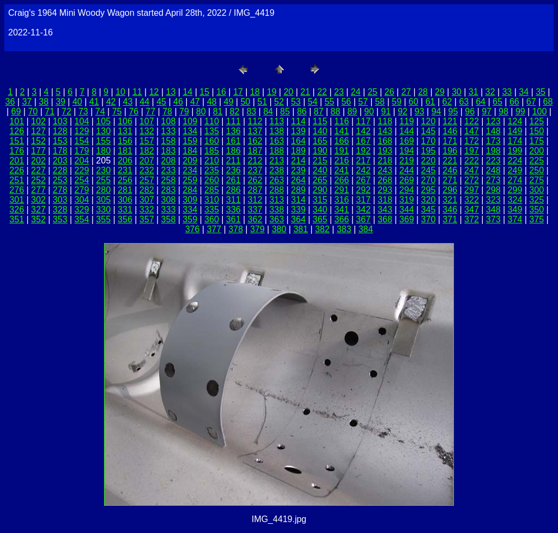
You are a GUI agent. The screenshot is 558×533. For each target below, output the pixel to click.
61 (430, 101)
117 (363, 121)
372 (471, 219)
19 (272, 91)
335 (211, 209)
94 (436, 111)
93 (419, 111)
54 (313, 101)
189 (298, 150)
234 (190, 170)
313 (276, 199)
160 (211, 141)
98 (503, 111)
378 (235, 229)
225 (536, 160)
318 (385, 199)
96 (470, 111)
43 (128, 101)
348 (493, 209)
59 (397, 101)
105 (103, 121)
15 (204, 91)
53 (296, 101)
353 (60, 219)
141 (342, 131)
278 (60, 190)
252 (38, 180)
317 (363, 199)
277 (38, 190)
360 (211, 219)
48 (212, 101)
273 (493, 180)
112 (255, 121)
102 (38, 121)
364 (298, 219)
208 (168, 160)
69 (16, 111)
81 (218, 111)
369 (406, 219)
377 (214, 229)
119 (406, 121)
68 (548, 101)
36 (10, 101)
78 (167, 111)
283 (168, 190)
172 (471, 141)
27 (406, 91)
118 (385, 121)
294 (406, 190)
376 (192, 229)
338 (276, 209)
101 (16, 121)
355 (103, 219)
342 (363, 209)
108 (168, 121)
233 (168, 170)
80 (201, 111)
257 (147, 180)
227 (38, 170)
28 (423, 91)
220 (428, 160)
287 (255, 190)
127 (38, 131)
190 (320, 150)
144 (406, 131)
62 (447, 101)
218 (385, 160)
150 (536, 131)
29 (440, 91)
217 (363, 160)
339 (298, 209)
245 (428, 170)
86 (302, 111)
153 (60, 141)
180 (103, 150)
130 (103, 131)
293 (385, 190)
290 (320, 190)
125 (536, 121)
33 (507, 91)
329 (82, 209)
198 (493, 150)
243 (385, 170)
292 (363, 190)
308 (168, 199)
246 (449, 170)
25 (373, 91)
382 (322, 229)
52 (279, 101)
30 (457, 91)
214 (298, 160)
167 (363, 141)
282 (147, 190)
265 (320, 180)
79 (184, 111)
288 (276, 190)
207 (147, 160)
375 (536, 219)
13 (171, 91)
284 (190, 190)
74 (100, 111)
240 (320, 170)
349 (515, 209)
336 (233, 209)
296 (449, 190)
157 (147, 141)
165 (320, 141)
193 (385, 150)
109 (190, 121)
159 (190, 141)
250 (536, 170)
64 (481, 101)
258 (168, 180)
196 (449, 150)
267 (363, 180)
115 (320, 121)
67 (531, 101)
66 (514, 101)
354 (82, 219)
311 (233, 199)
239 (298, 170)
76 (133, 111)
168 (385, 141)
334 (190, 209)
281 (125, 190)
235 (211, 170)
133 (168, 131)
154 (82, 141)
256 (125, 180)
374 (515, 219)
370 (428, 219)
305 (103, 199)
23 (339, 91)
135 (211, 131)
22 (322, 91)
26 (390, 91)
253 (60, 180)
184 (190, 150)
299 (515, 190)
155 (103, 141)
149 (515, 131)
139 (298, 131)
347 (471, 209)
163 (276, 141)
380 (279, 229)
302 (38, 199)
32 (490, 91)
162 (255, 141)
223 (493, 160)
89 (352, 111)
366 (342, 219)
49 (229, 101)
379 (257, 229)
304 (82, 199)
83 (251, 111)
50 (245, 101)
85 (285, 111)
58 (380, 101)
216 (342, 160)
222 (471, 160)
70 (33, 111)
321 (449, 199)
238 (276, 170)
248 (493, 170)
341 (342, 209)
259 (190, 180)
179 (82, 150)
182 (147, 150)
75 (117, 111)
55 (330, 101)
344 (406, 209)
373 (493, 219)
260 (211, 180)
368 (385, 219)
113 (276, 121)
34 (524, 91)
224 (515, 160)
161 (233, 141)
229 (82, 170)
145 (428, 131)
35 (540, 91)
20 (288, 91)
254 (82, 180)
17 (238, 91)
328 (60, 209)
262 (255, 180)
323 (493, 199)
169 (406, 141)
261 (233, 180)
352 (38, 219)
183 (168, 150)
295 (428, 190)
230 (103, 170)
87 (319, 111)
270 (428, 180)
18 (255, 91)
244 (406, 170)
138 (276, 131)
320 (428, 199)
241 (342, 170)
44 (144, 101)
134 (190, 131)
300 (536, 190)
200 (536, 150)
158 (168, 141)
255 (103, 180)
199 (515, 150)
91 (386, 111)
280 (103, 190)
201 (16, 160)
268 (385, 180)
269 (406, 180)
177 (38, 150)
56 (346, 101)
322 (471, 199)
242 (363, 170)
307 (147, 199)
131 (125, 131)
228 (60, 170)
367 (363, 219)
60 (413, 101)
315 (320, 199)
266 (342, 180)
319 (406, 199)
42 (111, 101)
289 (298, 190)
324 (515, 199)
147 (471, 131)
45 (161, 101)
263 (276, 180)
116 (342, 121)
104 (82, 121)
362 (255, 219)
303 (60, 199)
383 (344, 229)
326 (16, 209)
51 (262, 101)
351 (16, 219)
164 (298, 141)
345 (428, 209)
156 (125, 141)
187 (255, 150)
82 (235, 111)
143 (385, 131)
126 (16, 131)
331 (125, 209)
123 (493, 121)
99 (520, 111)
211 (233, 160)
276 (16, 190)
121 (449, 121)
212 (255, 160)
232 (147, 170)
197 (471, 150)
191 (342, 150)
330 (103, 209)
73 (83, 111)
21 (305, 91)
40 (77, 101)
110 (211, 121)
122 (471, 121)
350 (536, 209)
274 (515, 180)
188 (276, 150)
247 (471, 170)
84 (268, 111)
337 (255, 209)
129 (82, 131)
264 (298, 180)
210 (211, 160)
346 (449, 209)
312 (255, 199)
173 (493, 141)
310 (211, 199)
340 (320, 209)
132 (147, 131)
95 (453, 111)
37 (27, 101)
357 (147, 219)
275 (536, 180)
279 (82, 190)
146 (449, 131)
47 (195, 101)
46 (178, 101)
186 (233, 150)
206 (125, 160)
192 (363, 150)
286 (233, 190)
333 (168, 209)
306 (125, 199)
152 (38, 141)
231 (125, 170)
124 (515, 121)
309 (190, 199)
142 (363, 131)
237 (255, 170)
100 (539, 111)
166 (342, 141)
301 (16, 199)
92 (403, 111)
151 (16, 141)
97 (487, 111)
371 (449, 219)
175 (536, 141)
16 (221, 91)
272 (471, 180)
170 (428, 141)
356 (125, 219)
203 (60, 160)
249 (515, 170)
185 (211, 150)
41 (94, 101)
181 (125, 150)
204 (82, 160)
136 (233, 131)
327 (38, 209)
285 (211, 190)
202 (38, 160)
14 (187, 91)
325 (536, 199)
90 (369, 111)
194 (406, 150)
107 (147, 121)
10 (120, 91)
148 (493, 131)
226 (16, 170)
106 (125, 121)
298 (493, 190)
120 (428, 121)
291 (342, 190)
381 (300, 229)
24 (356, 91)
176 (16, 150)
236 (233, 170)
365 (320, 219)
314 (298, 199)
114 (298, 121)
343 (385, 209)
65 (497, 101)
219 (406, 160)
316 (342, 199)
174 (515, 141)
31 (473, 91)
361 (233, 219)
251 (16, 180)
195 (428, 150)
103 (60, 121)
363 (276, 219)
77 (150, 111)
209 (190, 160)
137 (255, 131)
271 (449, 180)
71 (49, 111)
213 (276, 160)
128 (60, 131)
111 (233, 121)
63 (464, 101)
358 (168, 219)
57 (363, 101)
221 (449, 160)
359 (190, 219)
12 (154, 91)
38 (43, 101)
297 (471, 190)
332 (147, 209)
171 (449, 141)
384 (366, 229)
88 (336, 111)
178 (60, 150)
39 (60, 101)
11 (137, 91)
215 (320, 160)
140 (320, 131)
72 (66, 111)
